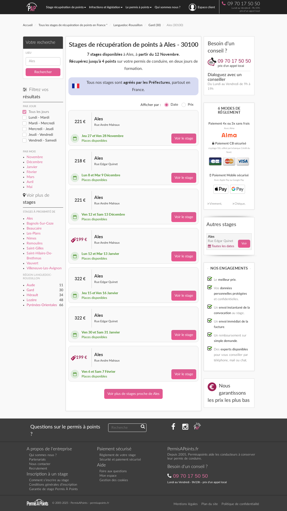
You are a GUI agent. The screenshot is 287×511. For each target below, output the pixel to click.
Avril (30, 182)
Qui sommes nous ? (167, 7)
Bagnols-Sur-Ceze (40, 223)
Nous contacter (39, 464)
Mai (29, 187)
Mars (30, 177)
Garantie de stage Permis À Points (53, 489)
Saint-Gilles (35, 248)
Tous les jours (39, 112)
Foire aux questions (113, 471)
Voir (244, 243)
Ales (30, 218)
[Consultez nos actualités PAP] (197, 427)
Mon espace (108, 475)
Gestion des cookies (113, 480)
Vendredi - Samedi (42, 140)
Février (32, 172)
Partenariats (37, 459)
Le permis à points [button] (139, 7)
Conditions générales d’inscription (53, 484)
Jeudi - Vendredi (41, 135)
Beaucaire (34, 228)
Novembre (35, 157)
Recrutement (38, 468)
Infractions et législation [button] (106, 7)
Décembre (35, 162)
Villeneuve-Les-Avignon (44, 268)
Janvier (32, 167)
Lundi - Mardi (39, 117)
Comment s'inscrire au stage (49, 480)
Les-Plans (34, 233)
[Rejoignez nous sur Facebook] (173, 427)
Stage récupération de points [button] (66, 7)
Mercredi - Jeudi (41, 129)
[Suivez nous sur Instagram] (185, 427)
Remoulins (35, 243)
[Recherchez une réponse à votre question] (143, 427)
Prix (190, 104)
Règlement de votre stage (117, 455)
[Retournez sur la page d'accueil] (39, 502)
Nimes (31, 238)
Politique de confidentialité (240, 504)
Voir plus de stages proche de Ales (133, 394)
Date (174, 104)
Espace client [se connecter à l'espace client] (202, 7)
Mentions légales (186, 504)
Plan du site (209, 504)
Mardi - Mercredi (41, 123)
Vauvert (32, 263)
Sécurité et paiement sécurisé (120, 459)
